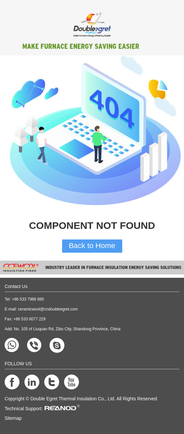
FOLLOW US (18, 363)
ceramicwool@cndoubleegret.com (48, 309)
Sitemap (13, 418)
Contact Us (16, 286)
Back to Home (92, 245)
